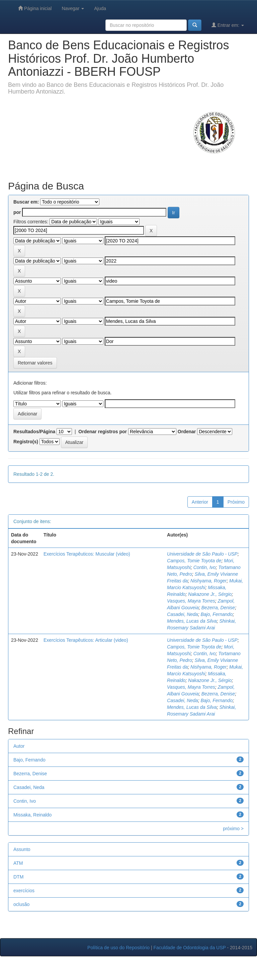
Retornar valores (35, 362)
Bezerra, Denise (218, 607)
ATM (18, 863)
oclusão (21, 904)
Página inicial (35, 8)
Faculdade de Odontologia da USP (189, 947)
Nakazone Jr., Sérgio (210, 594)
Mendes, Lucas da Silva (192, 621)
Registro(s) (25, 441)
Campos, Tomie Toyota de (194, 560)
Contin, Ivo (204, 567)
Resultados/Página (34, 431)
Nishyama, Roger (208, 580)
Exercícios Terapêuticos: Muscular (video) (87, 554)
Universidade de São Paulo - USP (202, 554)
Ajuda (100, 8)
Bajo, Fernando (216, 614)
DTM (18, 877)
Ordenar (187, 431)
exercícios (23, 890)
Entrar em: (227, 25)
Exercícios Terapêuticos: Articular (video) (86, 640)
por (17, 212)
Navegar (73, 8)
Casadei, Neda (182, 614)
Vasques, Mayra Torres (191, 601)
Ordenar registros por (102, 431)
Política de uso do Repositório (118, 947)
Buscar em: (26, 202)
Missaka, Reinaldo (32, 814)
